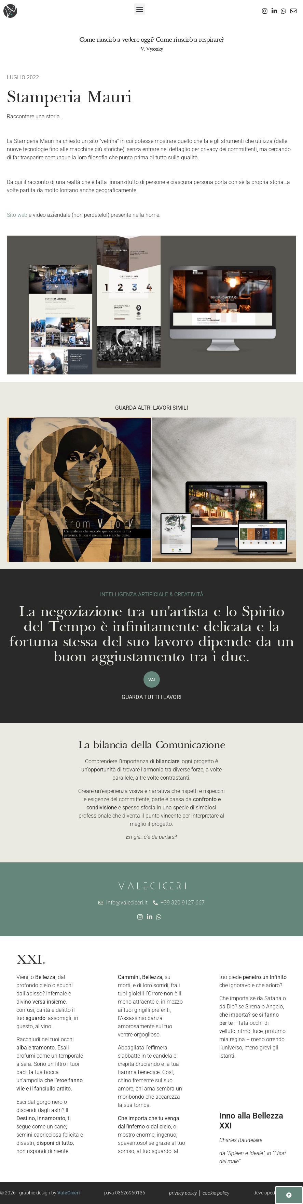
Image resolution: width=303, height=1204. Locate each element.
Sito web (17, 215)
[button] (139, 9)
